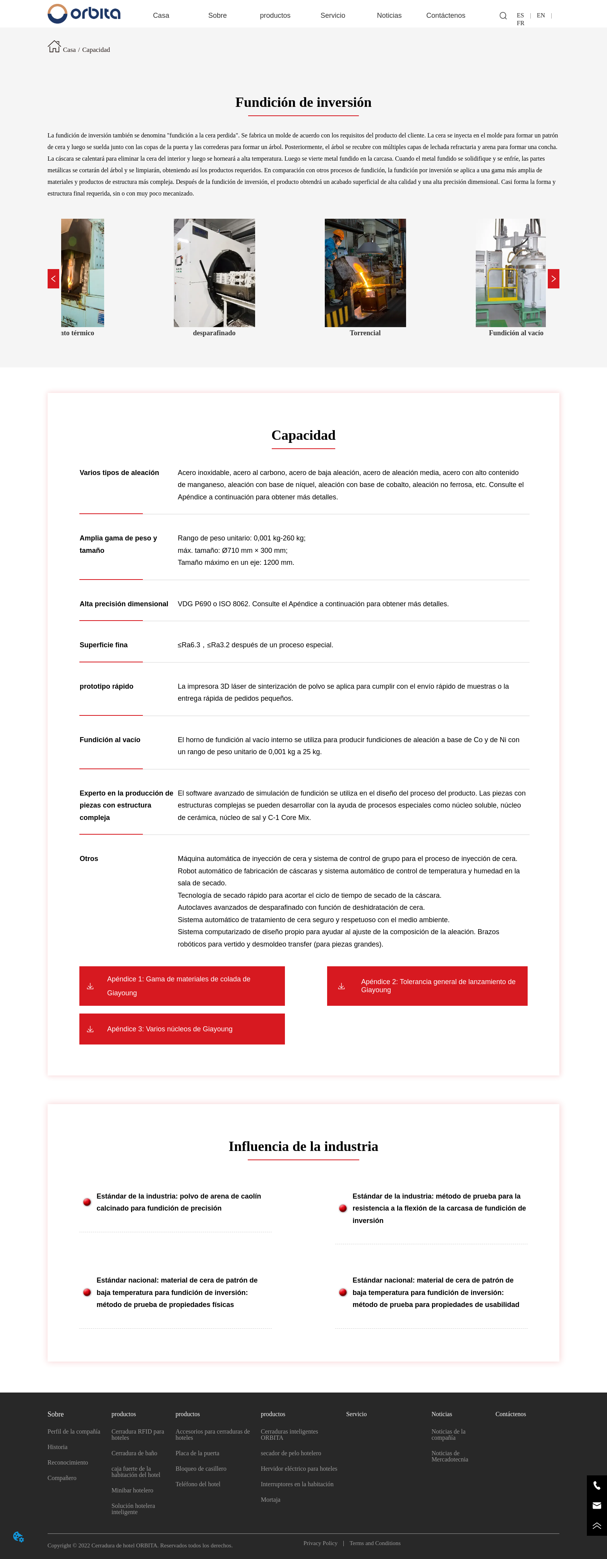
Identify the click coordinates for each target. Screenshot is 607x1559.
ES (523, 15)
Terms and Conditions (372, 1543)
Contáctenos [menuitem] (445, 15)
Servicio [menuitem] (333, 15)
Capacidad (96, 49)
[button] (218, 16)
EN (541, 15)
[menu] (303, 15)
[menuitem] (218, 15)
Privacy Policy (323, 1543)
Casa (69, 49)
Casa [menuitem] (161, 15)
